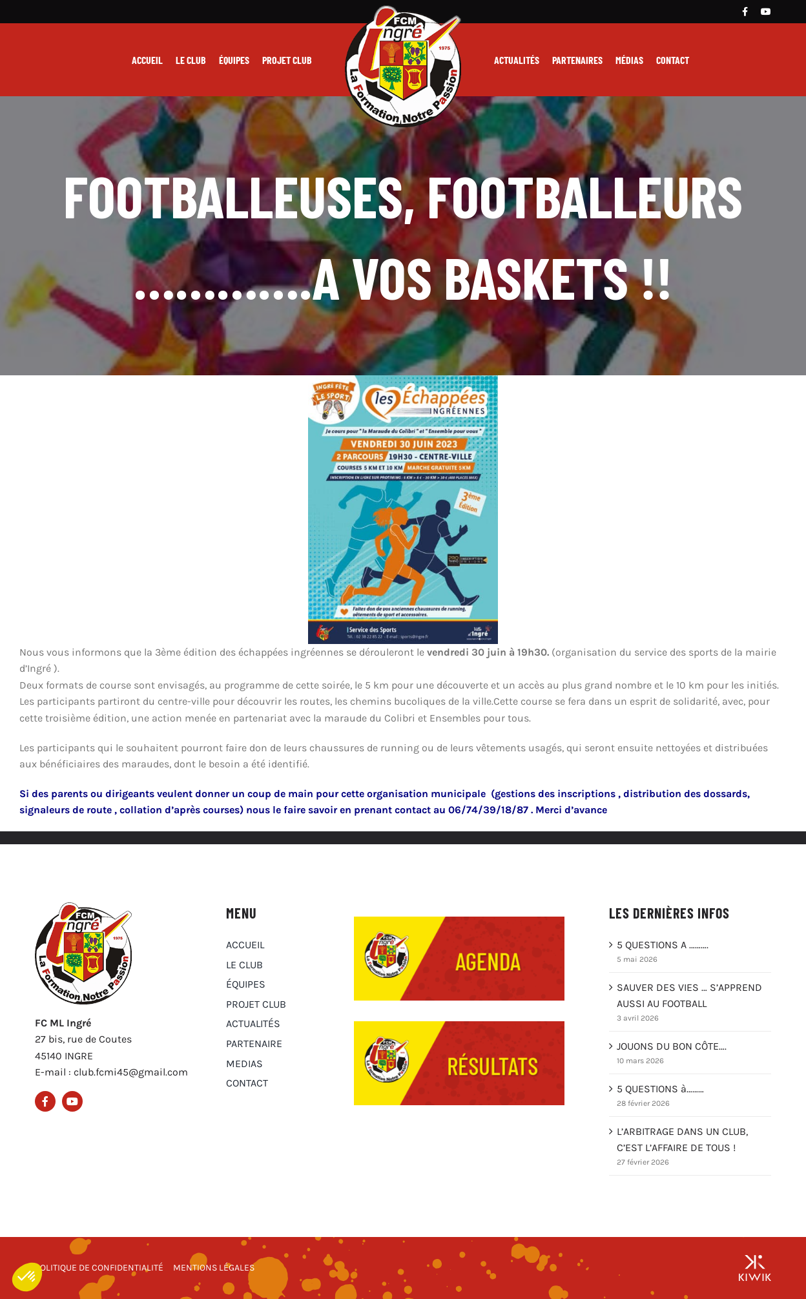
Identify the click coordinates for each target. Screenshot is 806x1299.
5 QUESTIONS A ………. (662, 945)
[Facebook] (745, 11)
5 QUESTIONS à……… (660, 1089)
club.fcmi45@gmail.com (131, 1072)
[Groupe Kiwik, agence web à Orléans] (755, 1268)
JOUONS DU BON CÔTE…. (672, 1046)
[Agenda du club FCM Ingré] (459, 921)
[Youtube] (766, 11)
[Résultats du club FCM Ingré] (459, 1026)
